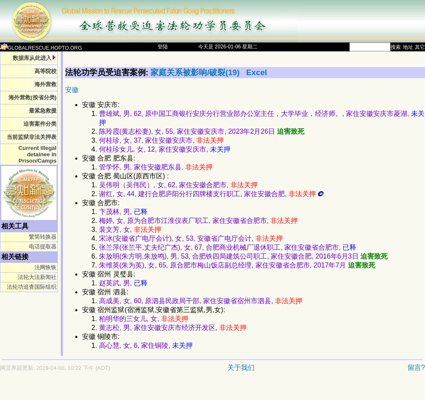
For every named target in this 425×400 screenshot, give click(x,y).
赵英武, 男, (123, 283)
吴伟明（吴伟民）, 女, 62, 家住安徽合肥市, (178, 185)
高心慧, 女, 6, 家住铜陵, (146, 345)
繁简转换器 (43, 237)
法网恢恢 (45, 267)
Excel (256, 72)
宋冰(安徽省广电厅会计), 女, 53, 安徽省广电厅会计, (191, 238)
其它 (420, 47)
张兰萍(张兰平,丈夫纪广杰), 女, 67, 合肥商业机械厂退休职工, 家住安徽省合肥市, (227, 247)
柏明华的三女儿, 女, (143, 318)
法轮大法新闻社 (37, 277)
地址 (408, 47)
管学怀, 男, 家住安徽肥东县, (155, 167)
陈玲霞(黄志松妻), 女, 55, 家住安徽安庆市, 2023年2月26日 (201, 131)
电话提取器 (43, 246)
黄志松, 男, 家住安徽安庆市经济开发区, (172, 327)
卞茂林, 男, (123, 211)
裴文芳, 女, (130, 229)
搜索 (396, 47)
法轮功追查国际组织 (32, 287)
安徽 (72, 89)
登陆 (163, 47)
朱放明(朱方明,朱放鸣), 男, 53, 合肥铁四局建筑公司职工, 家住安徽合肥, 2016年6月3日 (243, 256)
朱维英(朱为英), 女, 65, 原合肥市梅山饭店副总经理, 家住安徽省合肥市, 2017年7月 (237, 265)
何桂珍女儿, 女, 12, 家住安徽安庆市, (164, 149)
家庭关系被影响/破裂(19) (196, 72)
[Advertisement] (183, 390)
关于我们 (241, 367)
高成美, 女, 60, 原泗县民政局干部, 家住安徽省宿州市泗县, (200, 300)
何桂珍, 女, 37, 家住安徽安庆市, (161, 140)
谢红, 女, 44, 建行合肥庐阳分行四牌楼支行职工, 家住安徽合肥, (211, 193)
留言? (416, 367)
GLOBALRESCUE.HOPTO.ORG (41, 48)
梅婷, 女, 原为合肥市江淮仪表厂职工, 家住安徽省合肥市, (198, 220)
